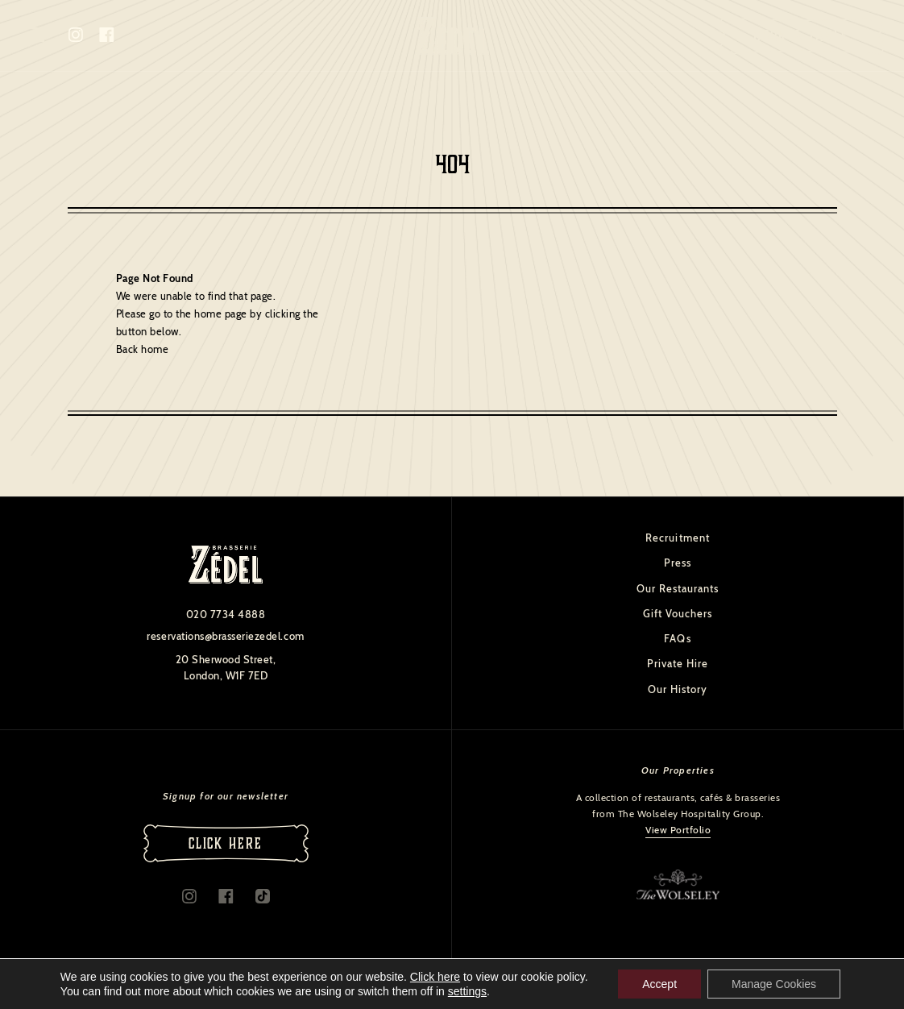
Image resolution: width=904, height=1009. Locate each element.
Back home (142, 349)
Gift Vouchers (678, 613)
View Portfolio (678, 830)
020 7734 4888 (226, 614)
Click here (435, 976)
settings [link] (467, 991)
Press (677, 562)
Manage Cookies (774, 984)
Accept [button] (659, 984)
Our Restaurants (678, 588)
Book (801, 36)
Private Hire (677, 663)
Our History (677, 689)
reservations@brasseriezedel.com (225, 635)
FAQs (677, 638)
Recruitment (677, 537)
